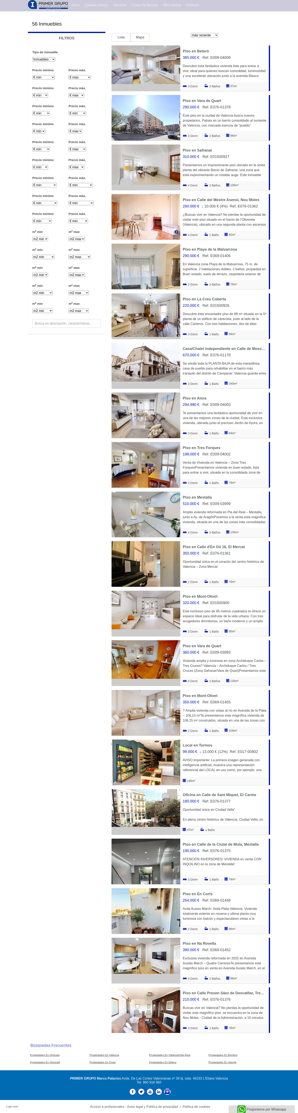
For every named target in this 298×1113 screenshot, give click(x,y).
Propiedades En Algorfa (222, 1062)
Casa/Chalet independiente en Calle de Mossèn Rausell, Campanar (224, 349)
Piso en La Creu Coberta (204, 299)
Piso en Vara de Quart (202, 101)
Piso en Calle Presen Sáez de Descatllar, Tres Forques (224, 993)
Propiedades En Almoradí (45, 1062)
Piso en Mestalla (197, 497)
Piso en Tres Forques (201, 448)
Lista (121, 37)
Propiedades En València (104, 1055)
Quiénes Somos (96, 5)
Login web (12, 1106)
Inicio (75, 5)
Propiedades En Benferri (223, 1055)
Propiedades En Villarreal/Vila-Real (169, 1055)
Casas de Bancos (144, 5)
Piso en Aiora (194, 398)
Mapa (140, 37)
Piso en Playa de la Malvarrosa (210, 249)
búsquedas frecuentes (50, 1045)
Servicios (119, 5)
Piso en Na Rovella (199, 943)
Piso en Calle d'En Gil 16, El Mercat (214, 547)
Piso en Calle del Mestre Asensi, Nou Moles (221, 200)
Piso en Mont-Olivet (200, 596)
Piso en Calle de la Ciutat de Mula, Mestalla (221, 844)
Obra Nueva (172, 5)
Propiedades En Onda (103, 1062)
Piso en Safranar (197, 150)
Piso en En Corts (198, 894)
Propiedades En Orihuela (45, 1055)
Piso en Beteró (196, 51)
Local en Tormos (197, 745)
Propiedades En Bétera (162, 1062)
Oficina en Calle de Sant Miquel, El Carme (219, 795)
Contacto (192, 5)
